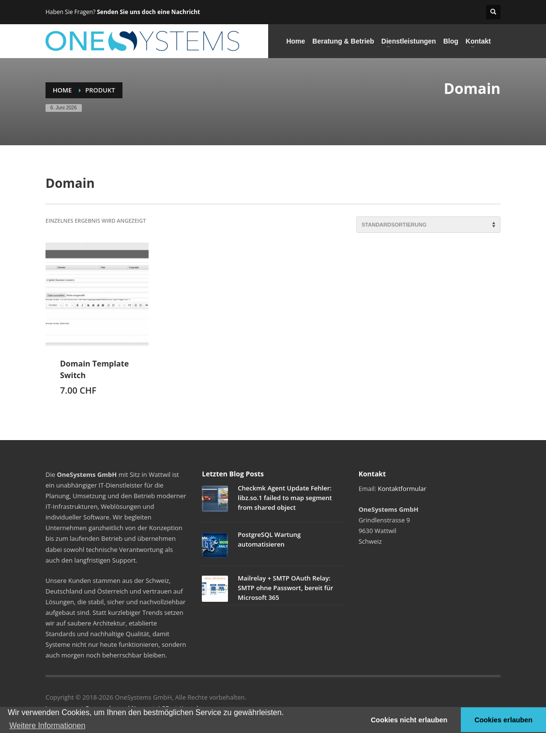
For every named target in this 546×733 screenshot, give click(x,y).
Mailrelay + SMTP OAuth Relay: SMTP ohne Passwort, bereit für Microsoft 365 (285, 588)
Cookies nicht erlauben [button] (409, 720)
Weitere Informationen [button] (47, 725)
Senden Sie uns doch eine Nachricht (148, 12)
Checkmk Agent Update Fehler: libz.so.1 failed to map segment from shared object (285, 498)
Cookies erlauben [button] (503, 720)
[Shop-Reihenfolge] (428, 224)
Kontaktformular (402, 488)
